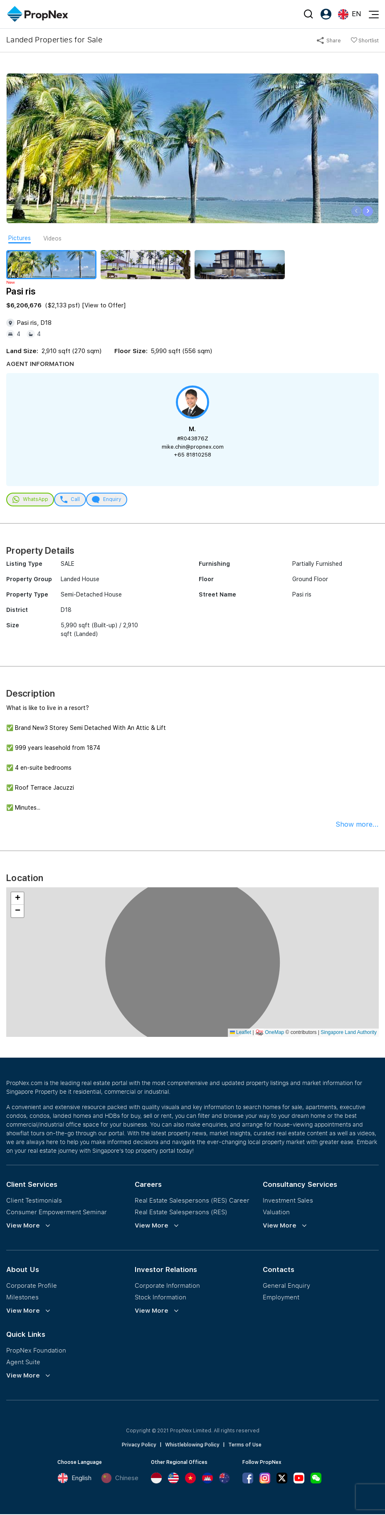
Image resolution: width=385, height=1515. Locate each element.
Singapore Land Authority (349, 1033)
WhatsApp (31, 499)
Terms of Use (245, 1446)
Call (73, 499)
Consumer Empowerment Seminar (56, 1212)
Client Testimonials (34, 1201)
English (74, 1478)
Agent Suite (23, 1362)
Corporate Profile (31, 1286)
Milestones (22, 1298)
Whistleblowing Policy (192, 1446)
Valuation (276, 1212)
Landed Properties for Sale (54, 39)
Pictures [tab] (19, 238)
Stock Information (160, 1298)
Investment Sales (288, 1201)
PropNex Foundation (36, 1351)
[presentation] (356, 211)
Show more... (357, 825)
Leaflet (240, 1033)
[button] (17, 899)
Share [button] (329, 41)
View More (23, 1226)
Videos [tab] (52, 238)
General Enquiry (286, 1286)
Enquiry (111, 499)
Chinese (119, 1478)
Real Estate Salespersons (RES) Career (192, 1201)
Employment (281, 1298)
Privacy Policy (139, 1446)
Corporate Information (167, 1286)
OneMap (274, 1033)
